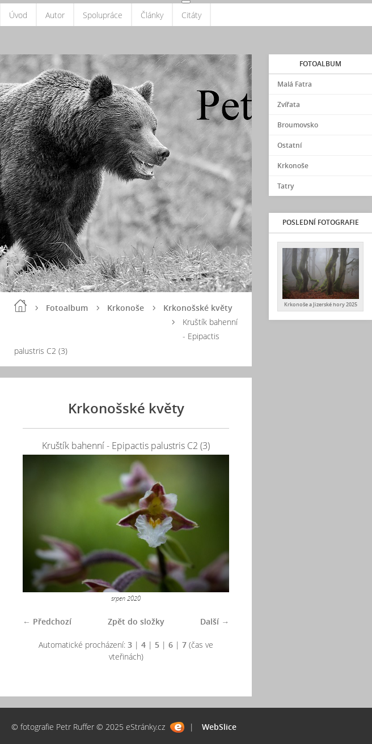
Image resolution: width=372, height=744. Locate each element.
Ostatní (289, 145)
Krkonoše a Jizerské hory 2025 (320, 304)
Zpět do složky (136, 621)
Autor (55, 15)
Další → (214, 621)
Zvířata (288, 104)
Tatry (285, 186)
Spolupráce (102, 15)
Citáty (191, 15)
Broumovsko (297, 125)
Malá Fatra (294, 84)
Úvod (18, 15)
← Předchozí (47, 621)
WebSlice (219, 726)
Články (152, 15)
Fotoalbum (67, 307)
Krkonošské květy (197, 307)
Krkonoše (125, 307)
